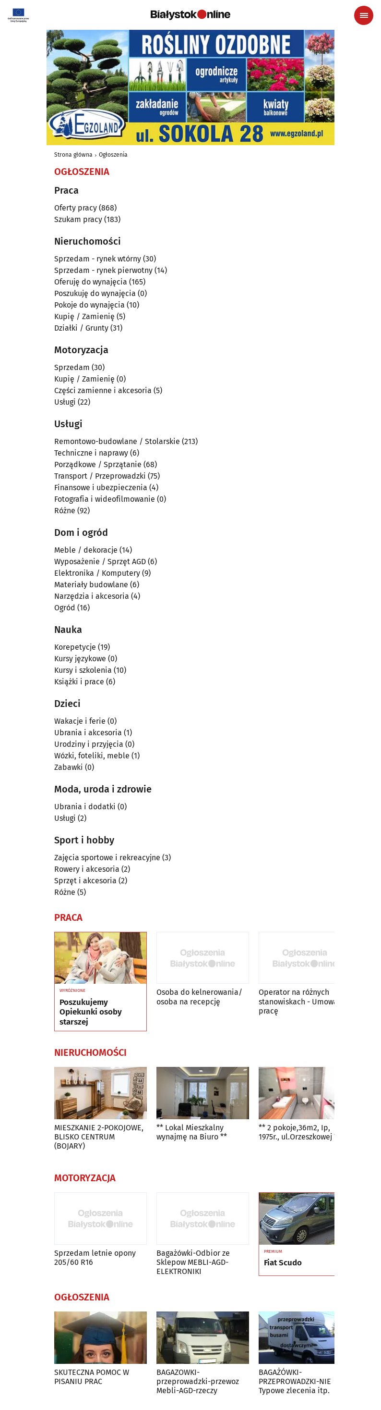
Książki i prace (79, 681)
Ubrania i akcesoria (88, 732)
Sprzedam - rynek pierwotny (103, 270)
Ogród (64, 607)
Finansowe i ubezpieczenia (100, 487)
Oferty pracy (75, 207)
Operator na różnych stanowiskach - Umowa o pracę (301, 1001)
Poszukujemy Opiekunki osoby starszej (91, 1012)
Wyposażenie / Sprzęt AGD (100, 561)
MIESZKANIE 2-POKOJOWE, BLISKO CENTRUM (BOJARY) (98, 1136)
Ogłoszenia (113, 154)
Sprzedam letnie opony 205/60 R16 (95, 1258)
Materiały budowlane (91, 584)
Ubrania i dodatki (85, 806)
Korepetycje (75, 647)
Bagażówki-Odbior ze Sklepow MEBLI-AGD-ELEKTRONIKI (193, 1262)
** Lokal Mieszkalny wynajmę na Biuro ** (191, 1132)
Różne (64, 510)
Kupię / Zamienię (84, 316)
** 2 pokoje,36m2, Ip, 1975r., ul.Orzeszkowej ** (300, 1132)
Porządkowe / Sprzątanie (98, 464)
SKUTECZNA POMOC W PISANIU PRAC (91, 1377)
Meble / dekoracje (86, 550)
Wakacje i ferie (80, 721)
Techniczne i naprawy (91, 453)
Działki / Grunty (81, 328)
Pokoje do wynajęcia (89, 304)
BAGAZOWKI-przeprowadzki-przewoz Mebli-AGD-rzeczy (197, 1381)
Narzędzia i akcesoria (91, 596)
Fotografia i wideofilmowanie (104, 499)
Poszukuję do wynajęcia (95, 293)
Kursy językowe (80, 658)
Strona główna (73, 154)
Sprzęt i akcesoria (85, 880)
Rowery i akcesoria (86, 869)
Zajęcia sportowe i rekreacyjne (107, 857)
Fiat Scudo (283, 1263)
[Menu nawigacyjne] (363, 15)
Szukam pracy (78, 219)
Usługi (65, 402)
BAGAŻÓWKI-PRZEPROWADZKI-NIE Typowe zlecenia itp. (295, 1381)
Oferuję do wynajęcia (90, 281)
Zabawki (68, 767)
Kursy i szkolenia (83, 670)
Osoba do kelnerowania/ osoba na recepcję (199, 997)
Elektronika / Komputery (97, 573)
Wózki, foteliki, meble (92, 755)
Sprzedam (72, 367)
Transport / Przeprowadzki (100, 476)
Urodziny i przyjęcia (88, 744)
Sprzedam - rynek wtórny (97, 258)
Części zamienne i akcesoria (103, 390)
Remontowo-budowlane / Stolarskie (117, 441)
